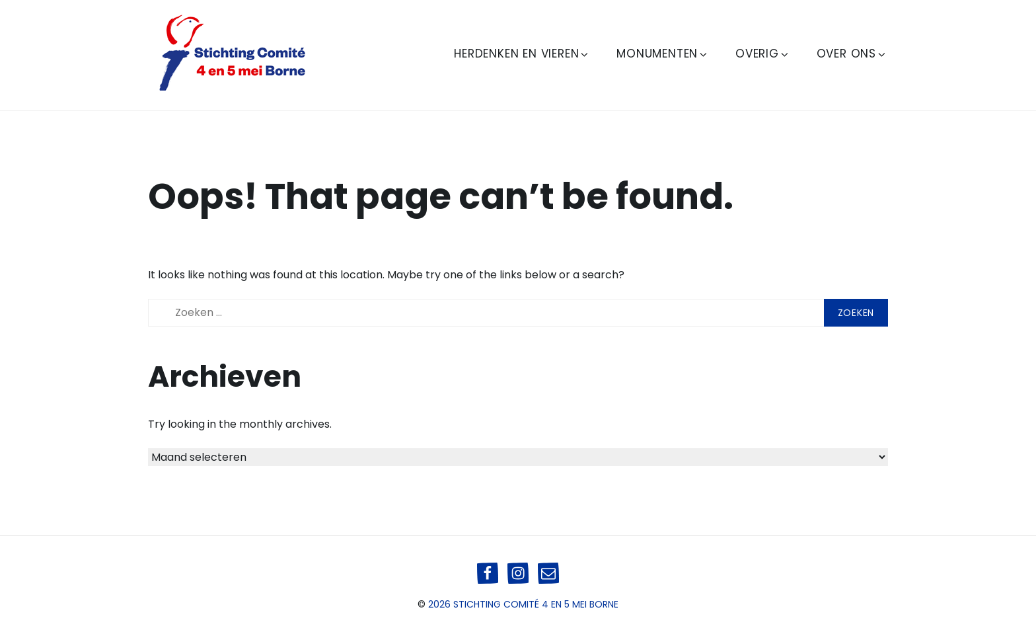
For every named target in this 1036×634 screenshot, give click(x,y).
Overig (762, 53)
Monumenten (662, 53)
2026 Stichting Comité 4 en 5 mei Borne (523, 604)
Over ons (852, 53)
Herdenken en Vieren (522, 53)
